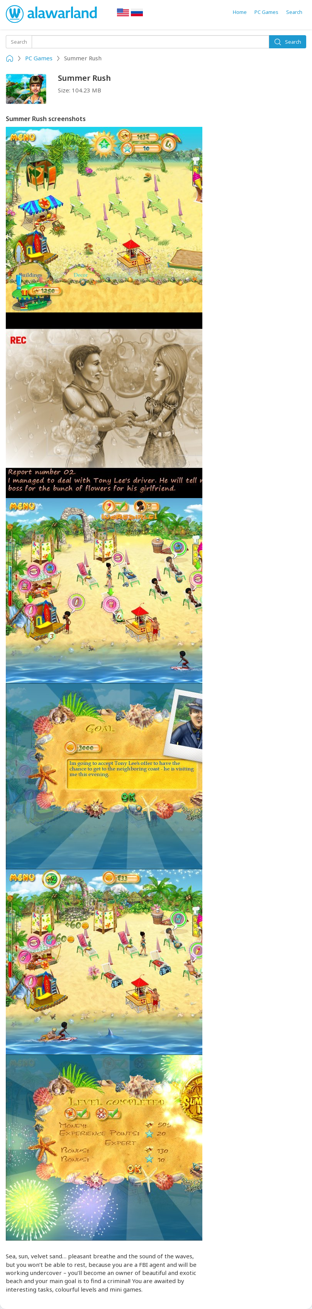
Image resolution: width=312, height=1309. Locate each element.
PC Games (266, 12)
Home (240, 12)
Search (294, 12)
